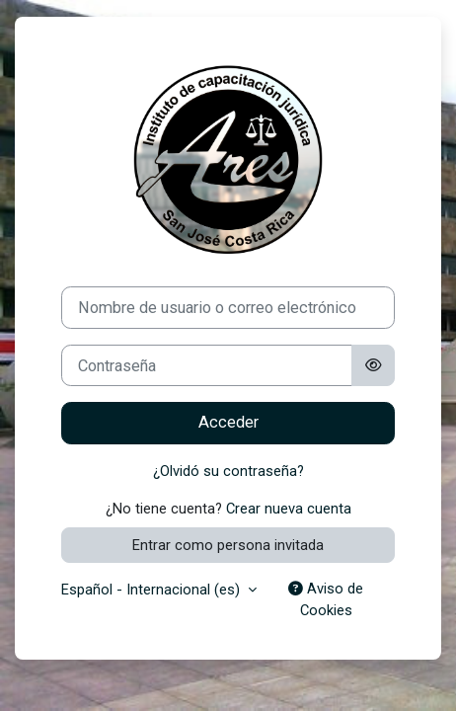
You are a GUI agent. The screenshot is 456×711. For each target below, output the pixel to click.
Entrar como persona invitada (228, 545)
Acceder (228, 422)
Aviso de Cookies (325, 599)
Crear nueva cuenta (288, 508)
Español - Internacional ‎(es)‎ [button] (152, 589)
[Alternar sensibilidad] (373, 366)
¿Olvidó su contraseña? (228, 471)
